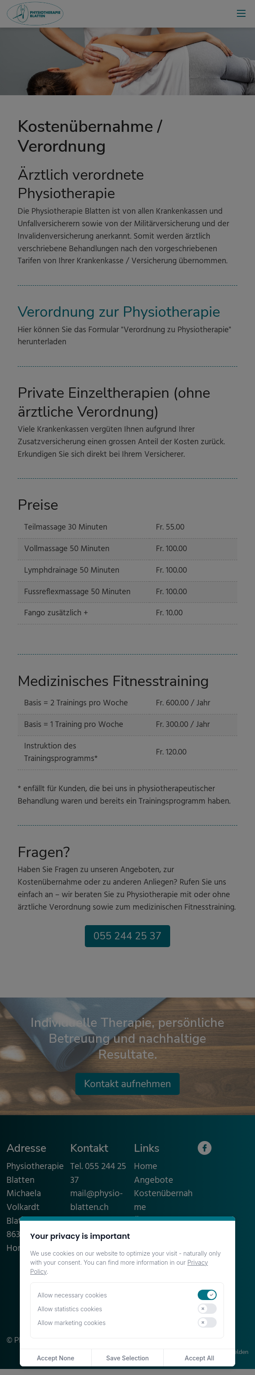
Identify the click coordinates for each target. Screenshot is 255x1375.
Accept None (55, 1358)
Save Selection (127, 1358)
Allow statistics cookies (69, 1309)
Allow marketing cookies (71, 1322)
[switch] (207, 1295)
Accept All (199, 1358)
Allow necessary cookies (72, 1295)
